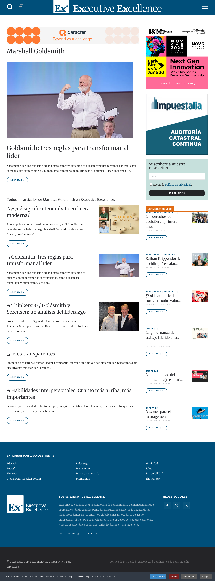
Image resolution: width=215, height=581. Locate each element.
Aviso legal (144, 561)
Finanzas (12, 473)
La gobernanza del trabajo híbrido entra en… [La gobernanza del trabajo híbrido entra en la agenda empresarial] (162, 337)
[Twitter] (176, 505)
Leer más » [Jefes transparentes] (17, 377)
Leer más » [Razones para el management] (156, 428)
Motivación (83, 478)
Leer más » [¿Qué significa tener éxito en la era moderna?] (17, 244)
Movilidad (152, 463)
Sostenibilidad (154, 473)
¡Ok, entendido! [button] (158, 577)
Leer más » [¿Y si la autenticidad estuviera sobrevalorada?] (156, 312)
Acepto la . (171, 184)
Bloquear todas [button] (189, 577)
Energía (11, 468)
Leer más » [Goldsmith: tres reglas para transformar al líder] (17, 180)
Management (84, 468)
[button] (10, 6)
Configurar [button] (205, 577)
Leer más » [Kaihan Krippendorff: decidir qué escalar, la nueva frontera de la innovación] (156, 275)
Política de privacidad (123, 561)
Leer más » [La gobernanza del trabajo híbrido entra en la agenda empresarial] (156, 354)
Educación (13, 463)
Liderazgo (82, 463)
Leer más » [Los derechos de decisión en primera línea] (156, 237)
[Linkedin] (186, 505)
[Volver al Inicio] (107, 6)
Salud (149, 468)
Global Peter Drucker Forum (24, 478)
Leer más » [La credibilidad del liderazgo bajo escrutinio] (156, 391)
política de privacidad (178, 184)
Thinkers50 (153, 478)
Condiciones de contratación (171, 561)
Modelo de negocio (87, 473)
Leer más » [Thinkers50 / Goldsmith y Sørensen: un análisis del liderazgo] (17, 340)
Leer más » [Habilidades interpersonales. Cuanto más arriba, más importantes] (17, 420)
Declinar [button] (174, 577)
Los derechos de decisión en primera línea (161, 221)
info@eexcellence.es (84, 533)
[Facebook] (167, 505)
